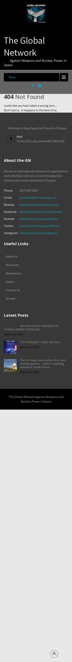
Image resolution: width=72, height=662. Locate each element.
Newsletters (14, 273)
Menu (12, 77)
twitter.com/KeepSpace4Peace (39, 226)
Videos (10, 282)
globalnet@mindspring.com (30, 198)
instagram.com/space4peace (38, 233)
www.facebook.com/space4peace (40, 212)
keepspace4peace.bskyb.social (39, 205)
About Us (11, 257)
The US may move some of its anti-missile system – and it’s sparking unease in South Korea (43, 363)
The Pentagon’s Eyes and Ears (40, 342)
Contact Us (13, 290)
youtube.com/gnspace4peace (38, 219)
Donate (10, 299)
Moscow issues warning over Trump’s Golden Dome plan (31, 327)
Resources (12, 265)
